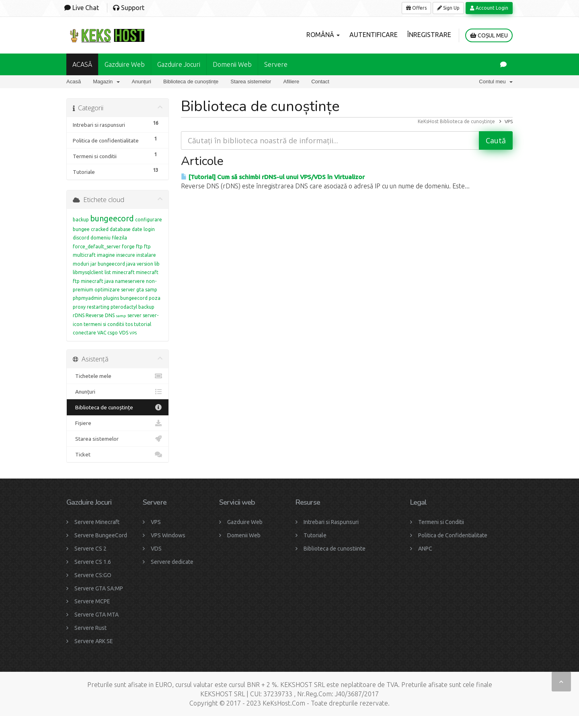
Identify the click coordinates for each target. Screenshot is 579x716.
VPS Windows (168, 535)
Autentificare (373, 34)
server (134, 315)
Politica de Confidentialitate (452, 535)
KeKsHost (428, 121)
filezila (119, 237)
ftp (139, 246)
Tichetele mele (117, 376)
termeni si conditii (104, 324)
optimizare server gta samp (125, 289)
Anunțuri (141, 81)
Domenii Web (232, 64)
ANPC (425, 548)
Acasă (73, 81)
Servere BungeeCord (100, 535)
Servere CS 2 (90, 548)
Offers (416, 7)
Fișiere (117, 423)
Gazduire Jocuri (178, 64)
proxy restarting (91, 307)
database (120, 229)
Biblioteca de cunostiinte (334, 548)
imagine (106, 255)
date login (143, 229)
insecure (125, 255)
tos (129, 324)
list (108, 272)
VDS (123, 332)
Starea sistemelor (250, 81)
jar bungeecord (107, 263)
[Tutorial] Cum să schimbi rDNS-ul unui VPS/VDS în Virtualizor (273, 176)
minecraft (123, 272)
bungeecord (112, 218)
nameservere (130, 281)
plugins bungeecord (125, 298)
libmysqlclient (88, 272)
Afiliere (291, 81)
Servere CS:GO (92, 575)
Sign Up (448, 7)
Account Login (489, 7)
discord (81, 237)
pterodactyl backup (132, 307)
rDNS (78, 315)
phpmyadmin (87, 298)
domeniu (100, 237)
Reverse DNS (100, 315)
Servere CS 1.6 (92, 562)
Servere (275, 64)
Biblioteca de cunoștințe (190, 81)
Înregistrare (429, 34)
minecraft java (97, 281)
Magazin (106, 81)
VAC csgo (107, 332)
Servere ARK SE (93, 641)
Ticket (117, 454)
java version (139, 263)
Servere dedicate (172, 562)
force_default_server (97, 246)
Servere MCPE (92, 601)
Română (323, 34)
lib (157, 263)
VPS (133, 333)
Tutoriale (315, 535)
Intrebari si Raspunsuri (331, 522)
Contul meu (496, 81)
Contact (320, 81)
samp (121, 316)
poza (154, 298)
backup (81, 219)
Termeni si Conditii (441, 522)
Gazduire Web (125, 64)
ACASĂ (82, 64)
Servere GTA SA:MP (98, 588)
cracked (100, 229)
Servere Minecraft (96, 522)
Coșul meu (489, 35)
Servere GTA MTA (96, 614)
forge (128, 246)
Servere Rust (90, 628)
